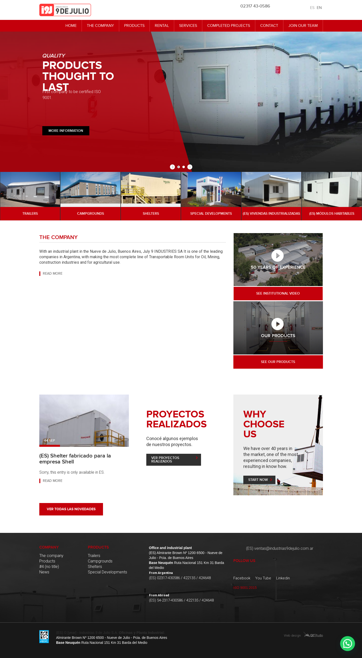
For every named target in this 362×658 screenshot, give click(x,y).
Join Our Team (303, 25)
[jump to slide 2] (183, 166)
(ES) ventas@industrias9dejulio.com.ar (279, 548)
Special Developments (107, 572)
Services (188, 25)
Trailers (94, 555)
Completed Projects (228, 25)
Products (134, 25)
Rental (162, 25)
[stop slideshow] (189, 166)
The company (100, 25)
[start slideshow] (173, 166)
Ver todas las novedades (71, 509)
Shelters (95, 566)
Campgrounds (100, 561)
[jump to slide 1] (178, 166)
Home (71, 25)
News (44, 572)
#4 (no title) (49, 566)
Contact (269, 25)
